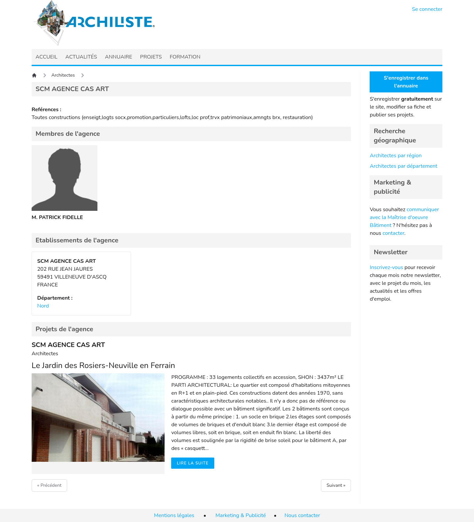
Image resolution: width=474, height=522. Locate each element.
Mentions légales (174, 515)
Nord (43, 306)
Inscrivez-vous (386, 267)
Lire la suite (192, 463)
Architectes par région (396, 155)
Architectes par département (403, 166)
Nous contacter (302, 515)
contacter (393, 233)
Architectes (63, 75)
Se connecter (427, 9)
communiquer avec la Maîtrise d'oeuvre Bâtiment (404, 217)
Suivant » (336, 485)
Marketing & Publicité (241, 515)
